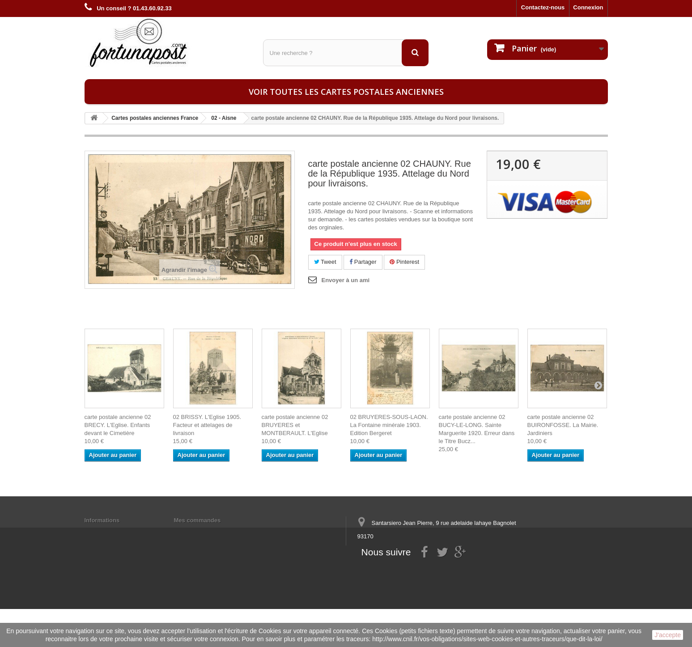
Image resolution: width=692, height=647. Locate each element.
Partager (362, 261)
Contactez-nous (543, 7)
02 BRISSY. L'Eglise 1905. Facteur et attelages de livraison (207, 425)
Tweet (325, 261)
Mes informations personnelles (216, 532)
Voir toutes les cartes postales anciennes (346, 91)
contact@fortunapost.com (426, 569)
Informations (102, 520)
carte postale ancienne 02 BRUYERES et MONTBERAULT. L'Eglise (295, 425)
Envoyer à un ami (346, 280)
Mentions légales (108, 532)
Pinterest (404, 261)
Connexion (588, 7)
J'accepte (667, 635)
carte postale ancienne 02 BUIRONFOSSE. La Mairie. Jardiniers (563, 425)
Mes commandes (197, 520)
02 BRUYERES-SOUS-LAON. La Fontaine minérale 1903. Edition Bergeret (389, 425)
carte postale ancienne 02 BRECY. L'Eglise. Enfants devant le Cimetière (118, 425)
